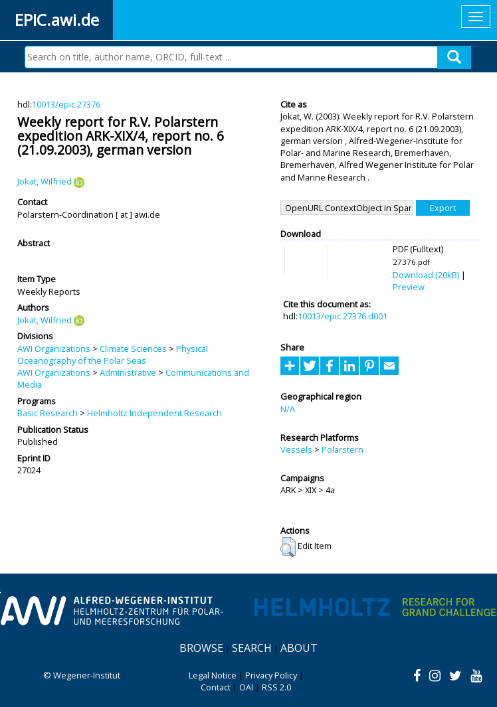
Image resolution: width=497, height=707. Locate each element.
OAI (246, 687)
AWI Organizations (53, 348)
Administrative (128, 372)
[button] (288, 547)
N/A (287, 409)
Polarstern (342, 449)
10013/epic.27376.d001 (342, 316)
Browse (201, 648)
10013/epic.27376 (66, 104)
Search (252, 648)
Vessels (296, 449)
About (299, 648)
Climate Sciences (133, 348)
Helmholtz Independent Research (154, 413)
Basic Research (47, 413)
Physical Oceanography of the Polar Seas (112, 354)
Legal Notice (213, 675)
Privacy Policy (271, 675)
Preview (409, 287)
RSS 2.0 (276, 687)
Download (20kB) (426, 275)
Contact (216, 687)
